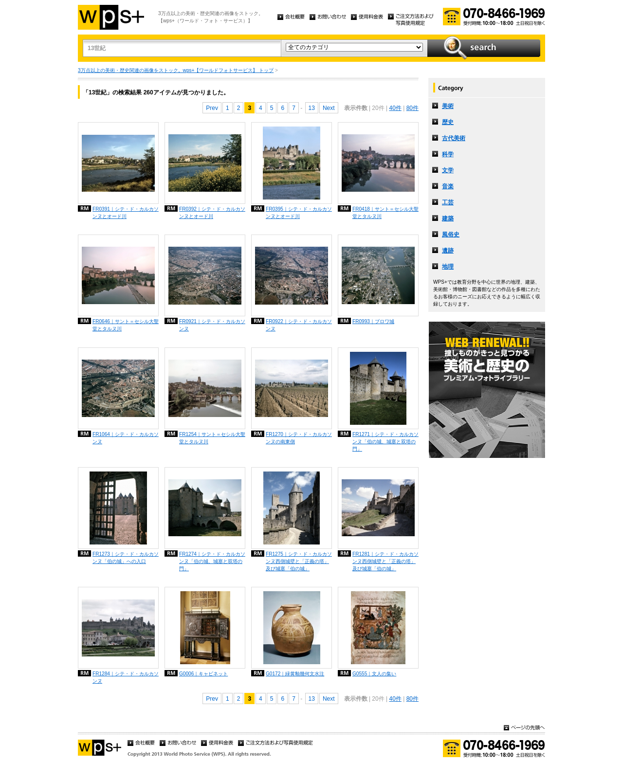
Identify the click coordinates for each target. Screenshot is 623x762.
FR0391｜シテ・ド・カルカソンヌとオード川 (125, 212)
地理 (448, 266)
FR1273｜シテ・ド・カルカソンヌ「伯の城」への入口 (125, 557)
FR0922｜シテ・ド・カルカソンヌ (299, 325)
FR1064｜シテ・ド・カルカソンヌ (125, 438)
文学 (448, 170)
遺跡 (448, 250)
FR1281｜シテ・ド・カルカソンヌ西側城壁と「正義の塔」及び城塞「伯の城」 (385, 561)
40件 (395, 108)
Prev (212, 108)
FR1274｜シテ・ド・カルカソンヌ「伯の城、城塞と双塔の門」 (212, 561)
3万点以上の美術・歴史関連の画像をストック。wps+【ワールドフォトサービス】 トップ (176, 70)
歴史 (448, 122)
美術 (448, 106)
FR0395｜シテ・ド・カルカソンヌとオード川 (299, 212)
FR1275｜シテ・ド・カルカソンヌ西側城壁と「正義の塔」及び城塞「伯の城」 (299, 561)
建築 (448, 218)
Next (329, 108)
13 (312, 108)
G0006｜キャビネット (203, 673)
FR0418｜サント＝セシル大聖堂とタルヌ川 (385, 212)
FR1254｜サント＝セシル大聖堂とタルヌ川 (212, 438)
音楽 (448, 186)
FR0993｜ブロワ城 (373, 321)
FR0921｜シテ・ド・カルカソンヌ (212, 325)
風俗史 (450, 234)
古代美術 (453, 138)
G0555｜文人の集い (374, 673)
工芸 (448, 202)
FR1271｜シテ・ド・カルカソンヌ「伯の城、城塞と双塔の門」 (385, 442)
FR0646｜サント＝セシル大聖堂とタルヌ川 (125, 325)
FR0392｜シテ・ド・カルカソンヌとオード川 (212, 212)
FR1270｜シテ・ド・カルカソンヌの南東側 (299, 438)
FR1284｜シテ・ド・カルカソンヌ (125, 677)
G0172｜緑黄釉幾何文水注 (295, 673)
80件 (412, 108)
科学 (448, 154)
